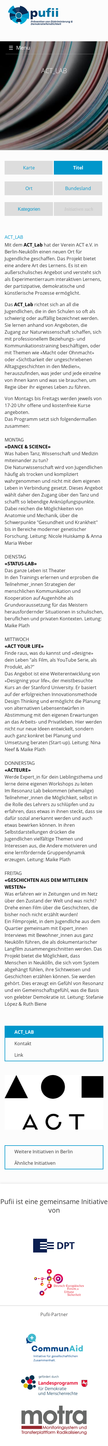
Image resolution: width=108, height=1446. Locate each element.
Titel (78, 168)
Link (18, 1055)
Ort (29, 188)
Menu (19, 47)
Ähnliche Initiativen (35, 1163)
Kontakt (22, 1043)
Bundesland (78, 188)
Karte (29, 168)
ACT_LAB (24, 1032)
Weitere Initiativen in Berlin (43, 1151)
